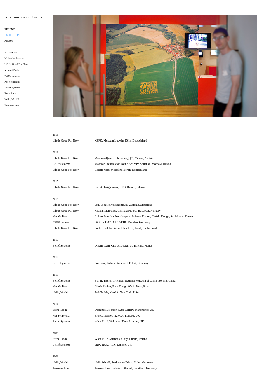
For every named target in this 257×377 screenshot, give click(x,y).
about (8, 40)
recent (9, 29)
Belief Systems (12, 87)
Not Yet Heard (12, 81)
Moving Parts (11, 70)
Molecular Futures (14, 58)
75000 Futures (12, 75)
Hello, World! (11, 99)
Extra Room (10, 93)
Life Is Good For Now (16, 64)
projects (10, 52)
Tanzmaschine (11, 105)
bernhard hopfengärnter (23, 17)
